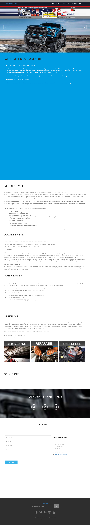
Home (52, 3)
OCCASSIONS (74, 3)
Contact (81, 3)
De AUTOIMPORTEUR (13, 3)
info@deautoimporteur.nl (61, 455)
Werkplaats (65, 3)
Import (58, 3)
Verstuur (11, 463)
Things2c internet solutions (45, 520)
